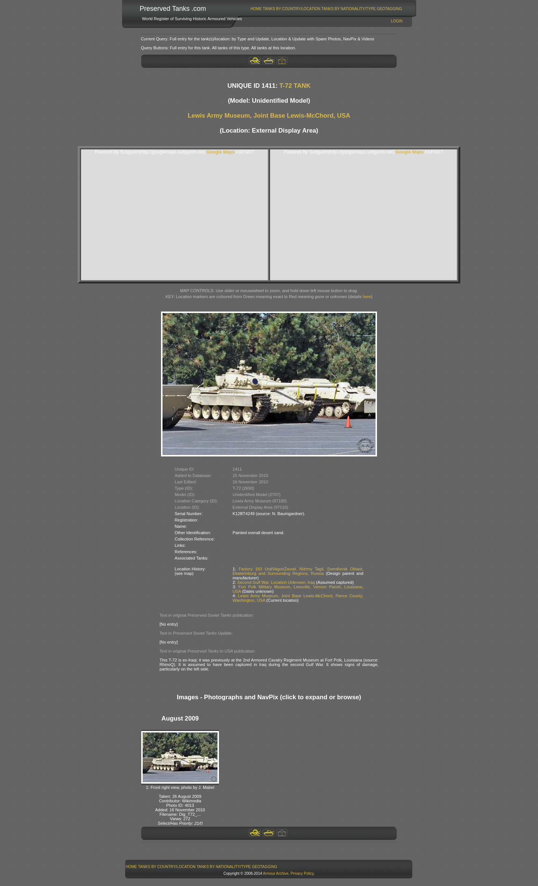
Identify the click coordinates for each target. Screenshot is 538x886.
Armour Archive (275, 873)
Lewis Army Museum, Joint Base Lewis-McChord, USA (269, 115)
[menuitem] (256, 9)
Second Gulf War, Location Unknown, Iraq (276, 582)
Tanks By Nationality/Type (348, 9)
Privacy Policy (302, 873)
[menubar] (326, 9)
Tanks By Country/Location (292, 9)
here (367, 296)
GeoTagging (389, 9)
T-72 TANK (295, 85)
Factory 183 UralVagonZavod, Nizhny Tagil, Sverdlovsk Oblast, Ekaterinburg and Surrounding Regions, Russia (298, 571)
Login (396, 21)
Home (256, 9)
